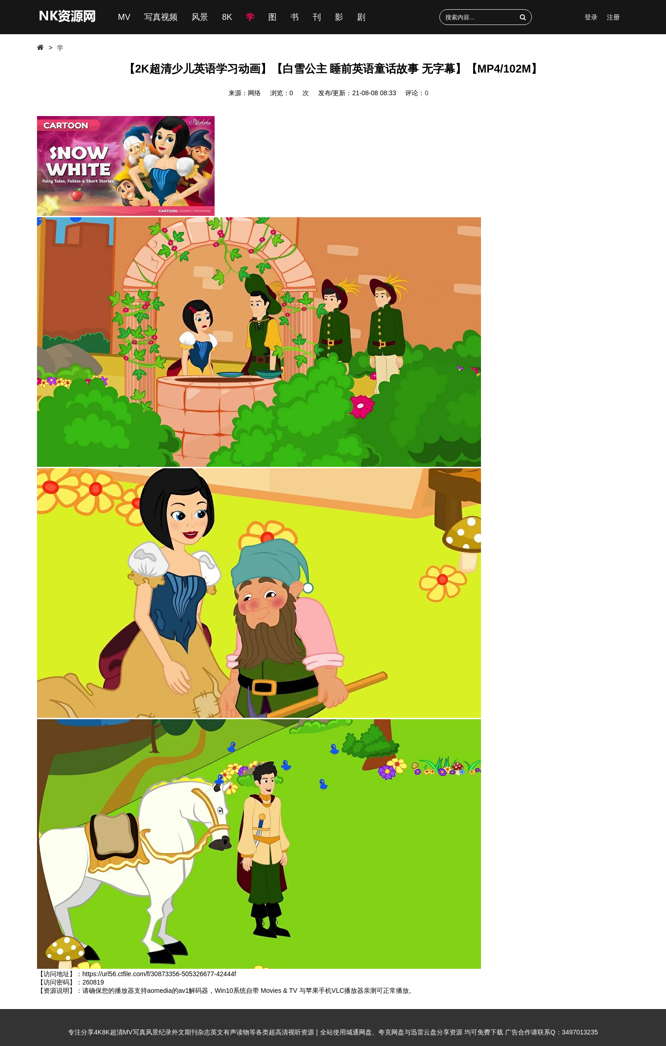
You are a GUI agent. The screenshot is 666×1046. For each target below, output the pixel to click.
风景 (199, 17)
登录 (591, 17)
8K (227, 17)
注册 (613, 17)
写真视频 (161, 17)
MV (124, 17)
